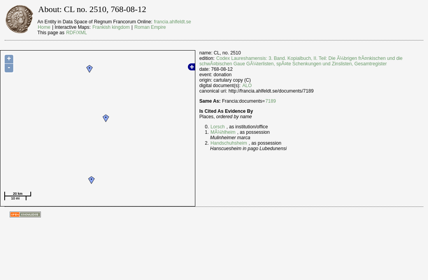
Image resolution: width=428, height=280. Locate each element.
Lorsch (217, 127)
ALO (247, 85)
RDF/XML (76, 32)
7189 (270, 101)
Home (44, 27)
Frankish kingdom (111, 27)
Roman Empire (150, 27)
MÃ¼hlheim (222, 132)
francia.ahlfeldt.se (172, 21)
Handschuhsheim (228, 143)
